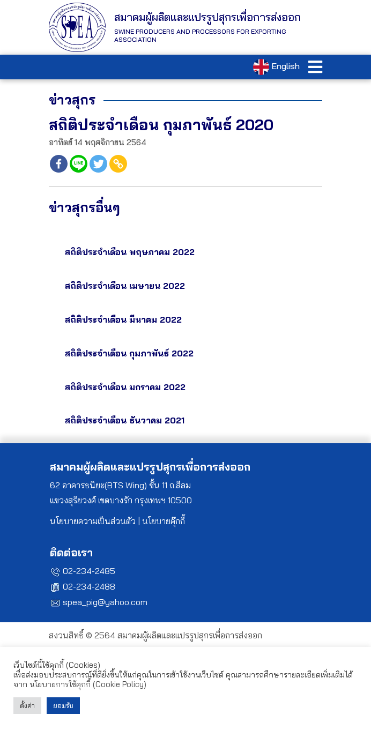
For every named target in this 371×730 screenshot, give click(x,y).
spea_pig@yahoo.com (105, 602)
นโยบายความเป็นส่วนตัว (93, 521)
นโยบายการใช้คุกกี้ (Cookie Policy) (87, 684)
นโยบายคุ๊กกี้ (163, 521)
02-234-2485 (89, 570)
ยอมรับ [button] (63, 705)
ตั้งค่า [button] (27, 705)
